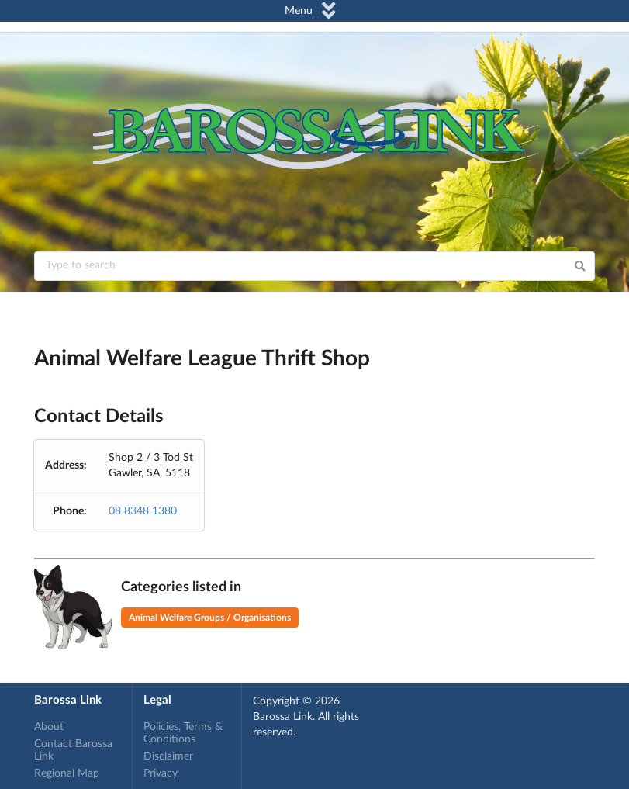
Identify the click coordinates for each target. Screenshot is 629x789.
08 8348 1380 (143, 511)
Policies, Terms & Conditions (183, 733)
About (49, 727)
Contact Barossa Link (73, 750)
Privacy (160, 773)
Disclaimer (168, 756)
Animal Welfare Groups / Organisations (210, 617)
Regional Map (66, 773)
